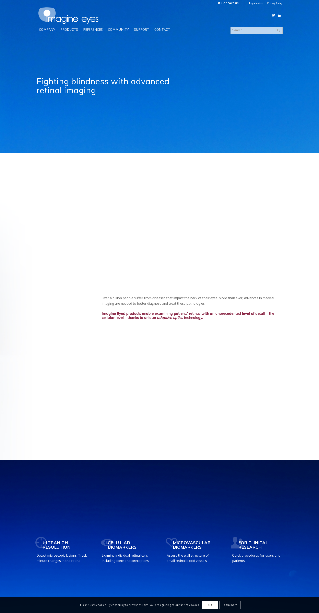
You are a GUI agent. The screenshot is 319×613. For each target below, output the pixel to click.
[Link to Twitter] (273, 15)
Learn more (230, 605)
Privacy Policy (275, 2)
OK (210, 605)
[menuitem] (256, 3)
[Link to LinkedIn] (279, 15)
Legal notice (256, 2)
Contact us (230, 3)
